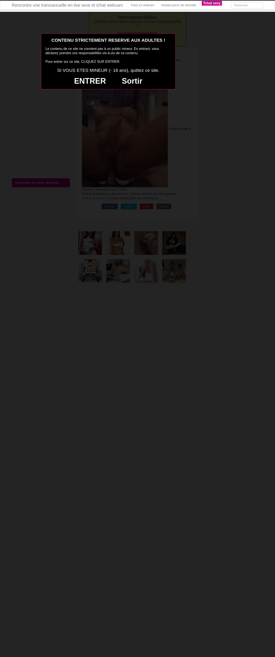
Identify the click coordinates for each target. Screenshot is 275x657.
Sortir (132, 81)
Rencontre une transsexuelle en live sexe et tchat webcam (67, 5)
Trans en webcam (142, 5)
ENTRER (90, 81)
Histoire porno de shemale (178, 5)
